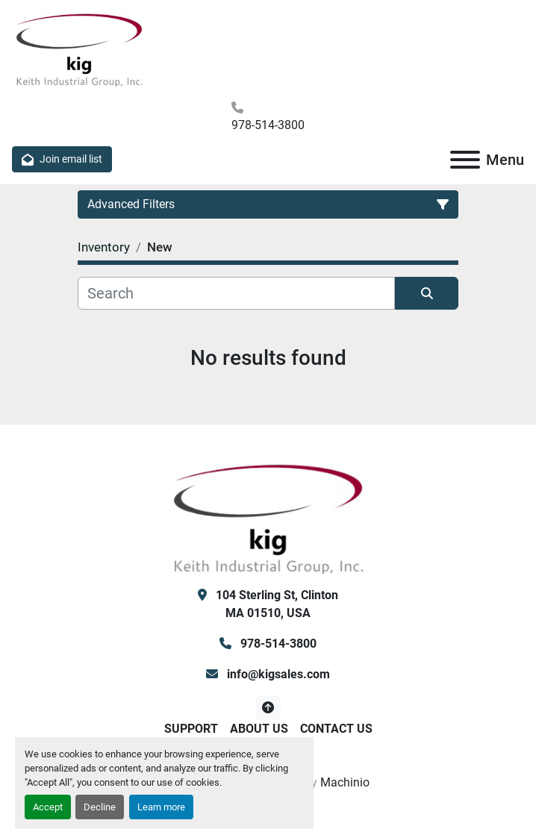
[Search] (236, 293)
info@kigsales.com (277, 674)
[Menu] (465, 160)
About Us (259, 729)
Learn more (161, 807)
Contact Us (336, 729)
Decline (100, 807)
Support (191, 729)
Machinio (345, 782)
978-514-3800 (268, 125)
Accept (48, 807)
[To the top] (268, 707)
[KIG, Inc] (268, 517)
